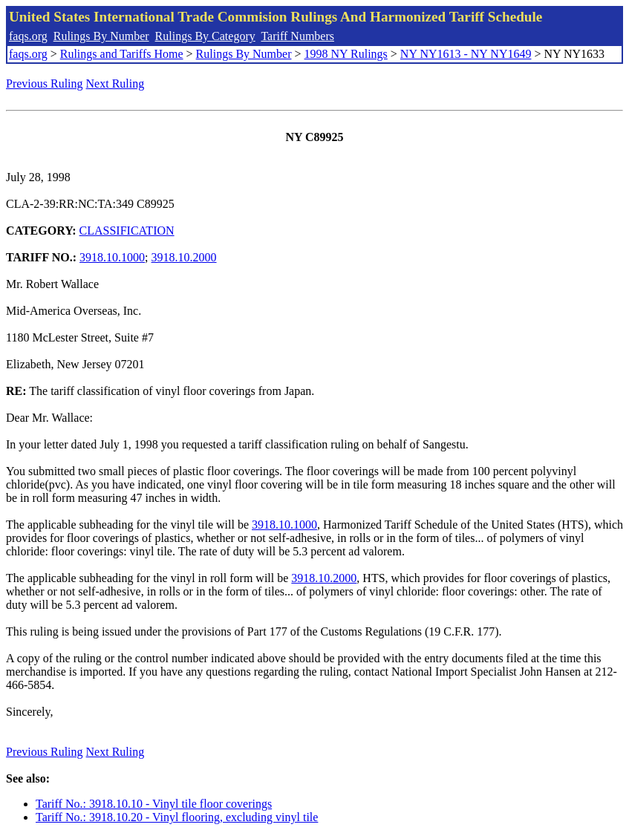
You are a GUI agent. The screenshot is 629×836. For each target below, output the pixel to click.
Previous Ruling (44, 83)
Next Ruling (115, 83)
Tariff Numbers (297, 36)
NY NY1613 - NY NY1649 (466, 54)
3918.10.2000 (184, 257)
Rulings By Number (101, 36)
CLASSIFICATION (127, 230)
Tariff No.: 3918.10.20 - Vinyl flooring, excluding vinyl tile (177, 817)
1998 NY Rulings (346, 54)
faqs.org (28, 36)
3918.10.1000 (112, 257)
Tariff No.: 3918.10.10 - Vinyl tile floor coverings (154, 803)
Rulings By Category (205, 36)
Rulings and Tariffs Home (121, 54)
